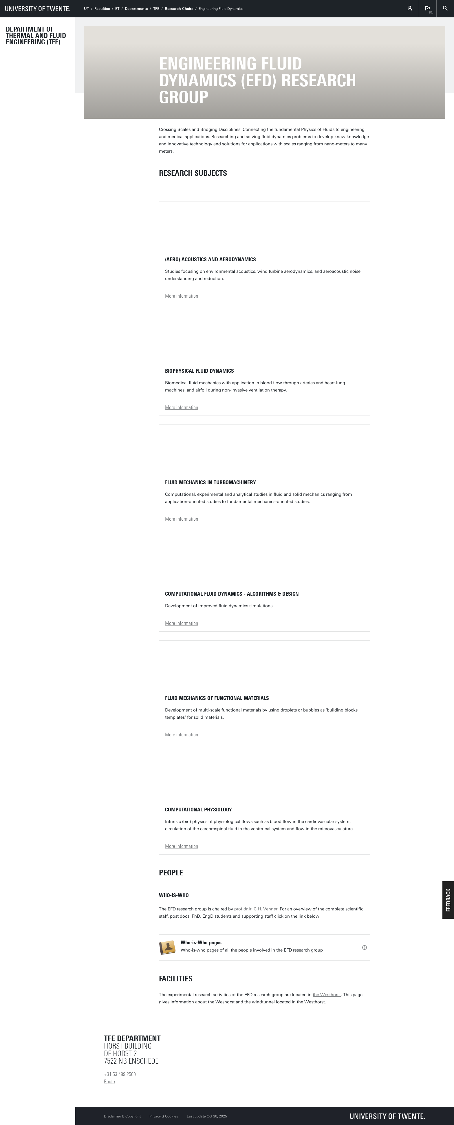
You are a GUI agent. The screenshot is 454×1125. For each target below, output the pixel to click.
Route (109, 1081)
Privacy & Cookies (163, 1116)
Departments (136, 9)
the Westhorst (327, 994)
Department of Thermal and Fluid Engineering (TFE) (36, 35)
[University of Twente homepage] (37, 8)
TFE (156, 9)
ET (117, 9)
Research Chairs (179, 9)
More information (181, 296)
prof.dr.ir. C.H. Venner (255, 909)
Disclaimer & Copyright (122, 1116)
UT (86, 9)
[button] (448, 900)
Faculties (102, 9)
